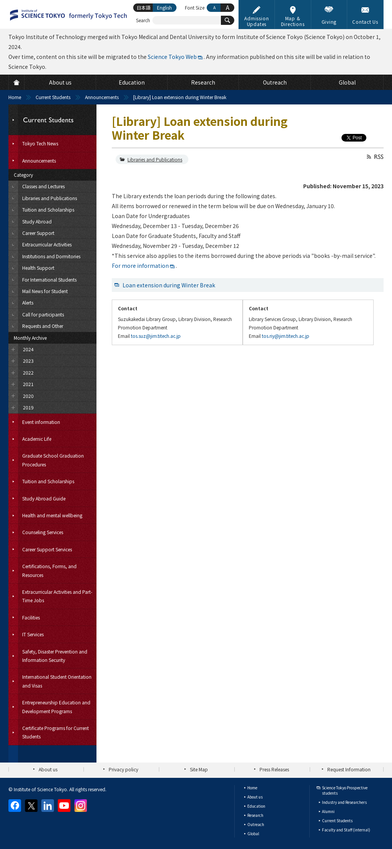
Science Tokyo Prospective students (345, 790)
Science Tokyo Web (172, 56)
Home (14, 97)
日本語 (143, 7)
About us (48, 769)
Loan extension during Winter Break (168, 285)
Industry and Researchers (344, 802)
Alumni (328, 811)
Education (256, 806)
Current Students (53, 97)
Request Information (349, 769)
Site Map (199, 769)
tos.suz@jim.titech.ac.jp (156, 335)
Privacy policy (123, 769)
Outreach (255, 824)
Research (255, 815)
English (164, 7)
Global (253, 833)
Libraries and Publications (154, 159)
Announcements (102, 97)
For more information (140, 265)
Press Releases (274, 769)
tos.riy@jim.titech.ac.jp (285, 335)
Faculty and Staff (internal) (346, 830)
